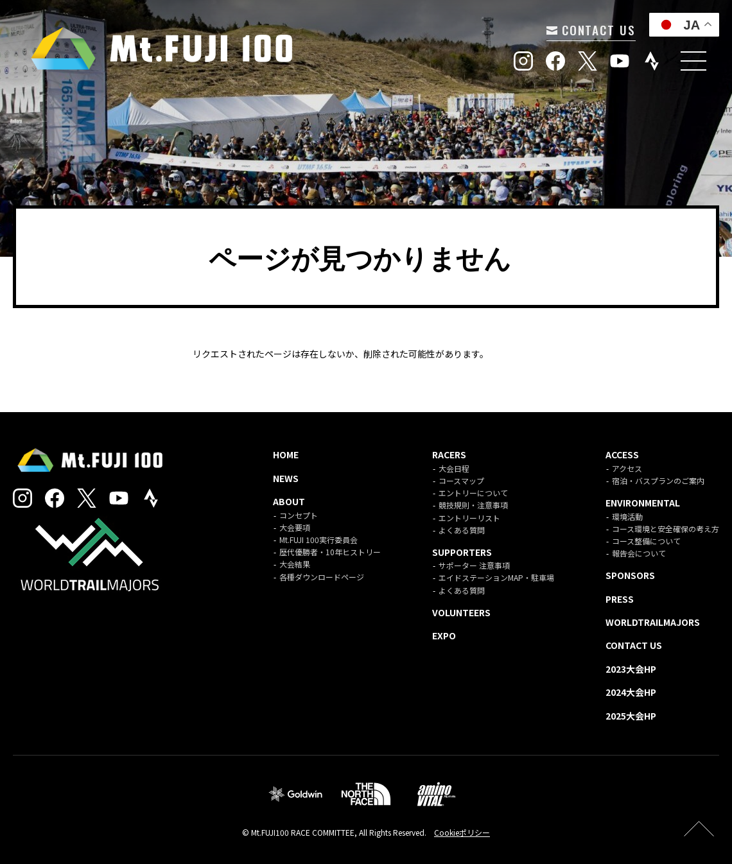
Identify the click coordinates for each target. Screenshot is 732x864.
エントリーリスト (469, 517)
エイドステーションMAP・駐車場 (496, 577)
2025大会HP (631, 715)
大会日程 (454, 468)
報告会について (639, 553)
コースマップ (461, 480)
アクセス (627, 468)
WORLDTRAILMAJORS (653, 622)
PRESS (620, 598)
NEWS (286, 478)
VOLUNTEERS (461, 612)
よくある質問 (462, 529)
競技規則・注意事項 (473, 504)
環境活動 (627, 516)
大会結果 (294, 563)
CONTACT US (590, 29)
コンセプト (298, 515)
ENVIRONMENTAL (643, 502)
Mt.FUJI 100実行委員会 (318, 539)
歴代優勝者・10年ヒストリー (330, 551)
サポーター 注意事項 (474, 565)
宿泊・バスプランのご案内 (658, 480)
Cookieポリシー (462, 832)
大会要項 (294, 527)
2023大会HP (631, 668)
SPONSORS (630, 575)
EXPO (444, 635)
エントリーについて (473, 492)
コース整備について (646, 540)
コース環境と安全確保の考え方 (665, 528)
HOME (286, 454)
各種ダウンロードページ (321, 576)
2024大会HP (631, 692)
